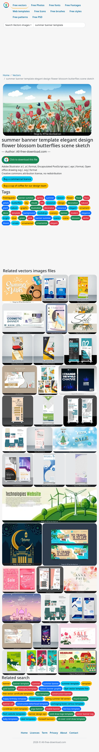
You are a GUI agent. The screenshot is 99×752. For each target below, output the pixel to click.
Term (44, 732)
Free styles (76, 11)
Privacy (54, 732)
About (63, 732)
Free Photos (37, 5)
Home (6, 75)
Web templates (21, 11)
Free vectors (19, 5)
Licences (34, 732)
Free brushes (57, 11)
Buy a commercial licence (17, 179)
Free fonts (54, 5)
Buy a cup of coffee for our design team (25, 185)
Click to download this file (20, 160)
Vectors (17, 75)
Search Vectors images (17, 25)
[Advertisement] (49, 52)
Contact (73, 732)
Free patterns (20, 17)
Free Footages (73, 5)
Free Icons (40, 11)
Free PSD (37, 17)
